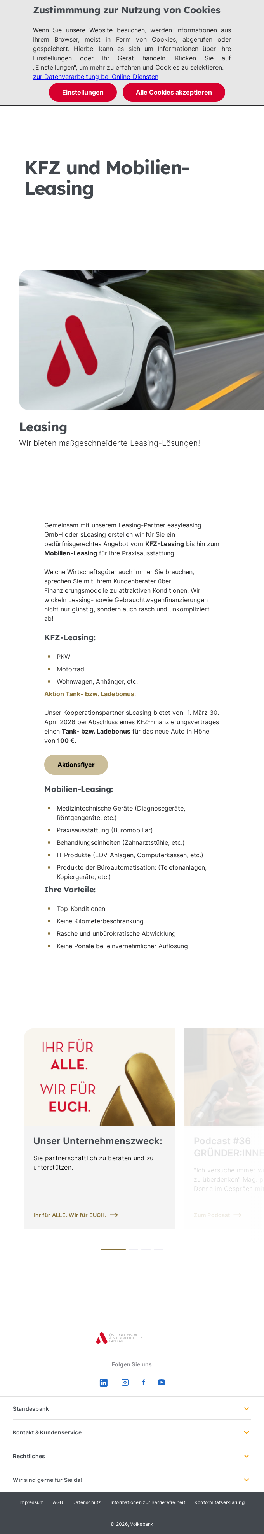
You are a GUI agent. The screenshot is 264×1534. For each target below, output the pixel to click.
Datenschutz (86, 1502)
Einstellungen (83, 92)
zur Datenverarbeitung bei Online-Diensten (95, 77)
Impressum (31, 1502)
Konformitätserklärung (220, 1502)
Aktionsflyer (76, 765)
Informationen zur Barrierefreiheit (148, 1502)
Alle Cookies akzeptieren (174, 92)
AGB (58, 1502)
